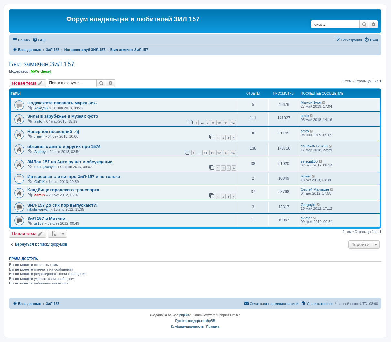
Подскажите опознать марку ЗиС (62, 103)
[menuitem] (38, 40)
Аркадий (41, 108)
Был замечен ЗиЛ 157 (42, 64)
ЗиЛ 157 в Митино (46, 218)
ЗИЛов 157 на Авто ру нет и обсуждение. (70, 161)
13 (225, 153)
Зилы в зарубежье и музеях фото (62, 116)
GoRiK (39, 182)
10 (219, 123)
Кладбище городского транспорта (63, 189)
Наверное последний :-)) (53, 131)
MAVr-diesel (41, 71)
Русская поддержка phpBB (195, 321)
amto (38, 121)
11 (225, 123)
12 (233, 123)
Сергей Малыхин (315, 189)
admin (39, 195)
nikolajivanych (45, 167)
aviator (306, 218)
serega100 (309, 161)
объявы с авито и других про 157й (64, 146)
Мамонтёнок (311, 102)
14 (233, 153)
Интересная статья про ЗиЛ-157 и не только (73, 176)
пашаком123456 (314, 146)
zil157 (39, 223)
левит (39, 136)
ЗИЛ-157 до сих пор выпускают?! (62, 205)
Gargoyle (308, 205)
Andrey (40, 152)
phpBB (184, 315)
